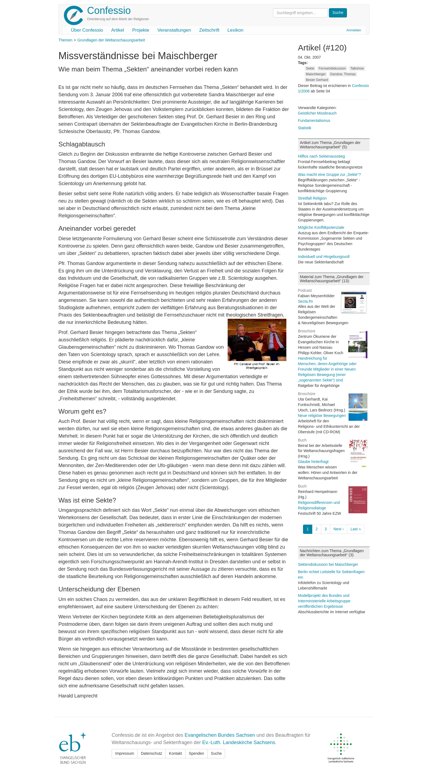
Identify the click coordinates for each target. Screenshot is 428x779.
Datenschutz (151, 753)
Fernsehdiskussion (332, 68)
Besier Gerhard (317, 80)
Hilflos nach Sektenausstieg (321, 156)
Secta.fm (305, 301)
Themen (65, 40)
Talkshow (357, 68)
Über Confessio (87, 30)
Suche (216, 753)
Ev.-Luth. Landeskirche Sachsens (238, 742)
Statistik (304, 128)
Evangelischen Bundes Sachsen (220, 735)
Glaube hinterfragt (313, 461)
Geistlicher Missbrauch (317, 113)
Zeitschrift (209, 30)
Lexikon (235, 30)
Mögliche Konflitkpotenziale (321, 227)
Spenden (196, 753)
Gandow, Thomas (343, 74)
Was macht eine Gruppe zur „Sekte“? (329, 174)
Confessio (109, 10)
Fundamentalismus (314, 120)
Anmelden (353, 30)
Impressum (124, 753)
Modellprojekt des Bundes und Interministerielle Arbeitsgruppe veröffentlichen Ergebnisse (324, 601)
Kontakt (175, 753)
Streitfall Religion (312, 198)
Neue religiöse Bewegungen (322, 415)
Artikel (117, 30)
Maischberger (316, 74)
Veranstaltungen (174, 30)
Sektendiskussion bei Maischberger (328, 564)
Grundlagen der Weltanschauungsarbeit (111, 40)
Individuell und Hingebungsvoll (324, 256)
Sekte (310, 68)
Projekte (140, 30)
